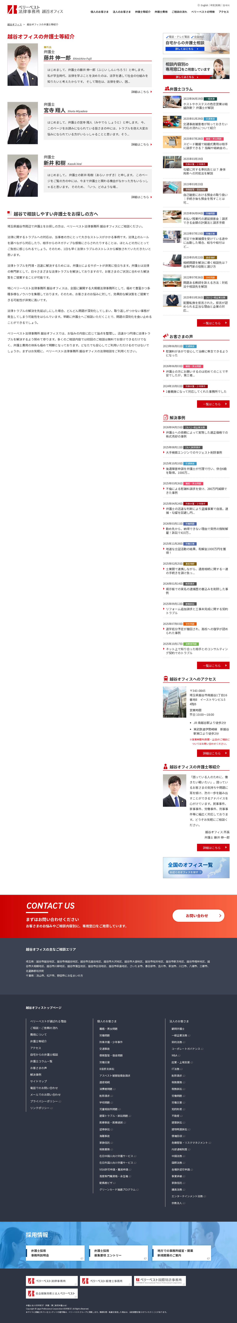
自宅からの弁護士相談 (44, 1054)
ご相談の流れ (179, 12)
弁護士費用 (161, 12)
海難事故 (104, 1136)
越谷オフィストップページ (43, 1007)
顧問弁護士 (178, 1029)
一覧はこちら (212, 323)
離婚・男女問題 (108, 1029)
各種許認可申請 (181, 1169)
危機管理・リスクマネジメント (190, 1142)
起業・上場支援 (181, 1062)
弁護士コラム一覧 (41, 1061)
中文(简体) (215, 5)
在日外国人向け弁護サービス (116, 1162)
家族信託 (104, 1142)
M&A (174, 1055)
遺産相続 (104, 1082)
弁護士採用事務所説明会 (40, 1253)
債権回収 (177, 1136)
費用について (38, 1034)
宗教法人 (177, 1203)
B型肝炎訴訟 (106, 1069)
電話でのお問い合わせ (44, 1088)
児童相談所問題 (108, 1109)
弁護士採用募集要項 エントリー (108, 1253)
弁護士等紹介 (143, 12)
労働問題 (104, 1035)
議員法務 (177, 1189)
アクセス (224, 12)
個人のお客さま (100, 12)
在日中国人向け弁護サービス (116, 1156)
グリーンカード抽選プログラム (117, 1189)
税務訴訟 (177, 1089)
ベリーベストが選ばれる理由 (48, 1021)
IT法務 (175, 1069)
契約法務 (177, 1042)
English (204, 5)
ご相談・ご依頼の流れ (44, 1028)
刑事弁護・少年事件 (111, 1042)
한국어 (226, 5)
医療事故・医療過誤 (111, 1122)
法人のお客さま (122, 12)
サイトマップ (38, 1081)
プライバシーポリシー (44, 1101)
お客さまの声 (38, 1068)
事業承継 (177, 1176)
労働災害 (104, 1062)
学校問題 (104, 1102)
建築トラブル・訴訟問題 (113, 1116)
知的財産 (177, 1109)
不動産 (175, 1116)
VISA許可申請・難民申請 (113, 1169)
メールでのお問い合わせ (45, 1094)
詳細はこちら (140, 91)
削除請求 (104, 1096)
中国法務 (177, 1156)
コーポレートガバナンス (186, 1049)
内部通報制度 (179, 1149)
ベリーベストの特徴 (203, 12)
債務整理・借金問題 (111, 1055)
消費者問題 (105, 1089)
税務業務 (104, 1149)
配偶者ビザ (105, 1183)
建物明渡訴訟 (179, 1129)
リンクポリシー (40, 1108)
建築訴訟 (177, 1122)
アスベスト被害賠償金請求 (114, 1075)
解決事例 (35, 1074)
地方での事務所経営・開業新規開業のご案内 (175, 1253)
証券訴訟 (104, 1129)
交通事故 (104, 1049)
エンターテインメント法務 (187, 1196)
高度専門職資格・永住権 (113, 1176)
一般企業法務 (179, 1035)
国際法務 (177, 1162)
